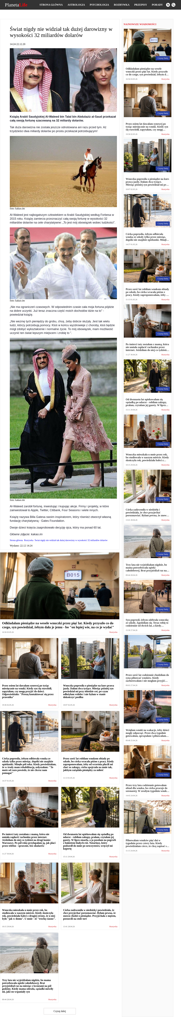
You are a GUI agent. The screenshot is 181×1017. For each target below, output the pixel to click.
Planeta (16, 4)
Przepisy (140, 4)
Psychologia (99, 4)
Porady (157, 4)
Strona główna (51, 4)
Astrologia (76, 4)
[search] (173, 5)
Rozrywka (121, 4)
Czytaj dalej (59, 1011)
